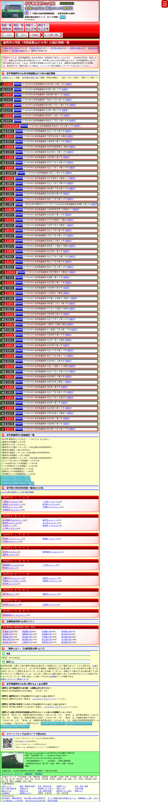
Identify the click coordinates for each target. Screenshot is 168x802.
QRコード (23, 741)
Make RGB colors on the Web (35, 801)
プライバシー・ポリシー (12, 774)
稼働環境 (28, 774)
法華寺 (10, 392)
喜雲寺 (10, 136)
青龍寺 (10, 267)
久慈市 (8, 526)
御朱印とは (24, 791)
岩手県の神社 (56, 48)
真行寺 (10, 230)
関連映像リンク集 (84, 798)
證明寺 (10, 215)
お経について (6, 786)
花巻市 (50, 578)
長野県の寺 (46, 642)
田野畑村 (51, 552)
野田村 (9, 568)
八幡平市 (13, 578)
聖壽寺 (10, 256)
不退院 (10, 371)
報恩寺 (10, 377)
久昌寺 (10, 157)
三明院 (10, 204)
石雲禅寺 (11, 272)
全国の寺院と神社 (11, 48)
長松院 (10, 314)
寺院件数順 (29, 492)
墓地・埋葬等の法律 (27, 786)
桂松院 (10, 178)
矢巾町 (11, 605)
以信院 (8, 84)
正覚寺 (10, 236)
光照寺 (10, 189)
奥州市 (11, 507)
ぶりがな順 (5, 492)
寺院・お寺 (60, 788)
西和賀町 (12, 565)
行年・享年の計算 (44, 786)
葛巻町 (50, 526)
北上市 (50, 523)
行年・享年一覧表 (81, 786)
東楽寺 (10, 340)
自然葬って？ (61, 786)
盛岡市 (50, 594)
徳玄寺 (10, 361)
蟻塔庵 (10, 147)
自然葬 (53, 676)
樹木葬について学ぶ (45, 788)
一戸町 (50, 502)
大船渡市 (12, 510)
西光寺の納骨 (53, 801)
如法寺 (10, 366)
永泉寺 (8, 94)
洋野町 (50, 581)
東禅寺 (10, 350)
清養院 (10, 251)
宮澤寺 (10, 162)
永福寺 (8, 100)
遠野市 (9, 555)
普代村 (10, 584)
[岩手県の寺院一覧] (30, 78)
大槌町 (51, 507)
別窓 (28, 477)
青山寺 (10, 262)
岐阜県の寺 (66, 642)
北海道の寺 (7, 632)
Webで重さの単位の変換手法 (34, 798)
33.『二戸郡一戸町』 (52, 35)
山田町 (50, 605)
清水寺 (10, 246)
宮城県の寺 (46, 632)
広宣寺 (10, 199)
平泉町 (13, 581)
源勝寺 (10, 183)
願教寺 (10, 131)
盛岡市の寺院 (37, 51)
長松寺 (10, 319)
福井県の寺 (7, 642)
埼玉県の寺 (27, 637)
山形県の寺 (7, 634)
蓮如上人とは (6, 791)
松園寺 (10, 209)
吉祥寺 (10, 152)
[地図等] (68, 84)
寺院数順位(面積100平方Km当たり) (15, 483)
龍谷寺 (10, 418)
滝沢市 (10, 552)
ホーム (63, 16)
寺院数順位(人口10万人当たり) (13, 480)
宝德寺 (10, 382)
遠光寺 (8, 110)
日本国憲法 (5, 793)
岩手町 (50, 504)
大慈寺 (10, 288)
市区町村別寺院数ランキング (13, 477)
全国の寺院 (93, 48)
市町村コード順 (17, 492)
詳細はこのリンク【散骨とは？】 (14, 679)
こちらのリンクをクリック (43, 699)
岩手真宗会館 (11, 126)
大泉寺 (10, 303)
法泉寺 (10, 397)
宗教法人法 (24, 788)
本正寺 (10, 403)
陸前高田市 (15, 615)
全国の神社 (35, 48)
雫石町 (13, 539)
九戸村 (10, 528)
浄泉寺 (10, 225)
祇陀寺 (10, 141)
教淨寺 (10, 168)
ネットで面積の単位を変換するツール (62, 798)
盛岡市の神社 (75, 48)
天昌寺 (10, 335)
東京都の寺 (66, 637)
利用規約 (38, 774)
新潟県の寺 (27, 640)
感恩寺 (8, 121)
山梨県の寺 (27, 642)
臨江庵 (10, 424)
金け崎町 (14, 520)
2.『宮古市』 (34, 35)
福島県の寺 (27, 634)
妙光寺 (10, 413)
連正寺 (10, 429)
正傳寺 (10, 241)
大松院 (10, 293)
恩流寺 (8, 115)
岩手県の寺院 (17, 51)
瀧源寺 (10, 309)
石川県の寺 (66, 640)
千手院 (10, 277)
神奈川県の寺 (8, 640)
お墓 (94, 666)
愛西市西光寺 (17, 798)
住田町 (11, 541)
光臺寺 (10, 194)
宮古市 (9, 594)
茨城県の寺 (46, 634)
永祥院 (8, 89)
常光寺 (10, 220)
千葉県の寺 (46, 637)
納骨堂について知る (64, 791)
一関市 (11, 502)
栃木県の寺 (66, 634)
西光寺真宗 (5, 798)
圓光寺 (8, 105)
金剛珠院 (11, 173)
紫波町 (50, 539)
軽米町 (11, 523)
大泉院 (10, 298)
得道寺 (10, 356)
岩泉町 (13, 504)
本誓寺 (10, 408)
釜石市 (50, 520)
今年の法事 (79, 788)
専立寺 (10, 283)
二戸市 (49, 565)
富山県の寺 (46, 640)
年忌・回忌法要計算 (8, 788)
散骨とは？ (79, 791)
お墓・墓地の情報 (44, 791)
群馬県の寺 (7, 637)
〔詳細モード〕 (7, 78)
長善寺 (10, 324)
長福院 (10, 330)
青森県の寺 (27, 632)
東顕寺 (10, 345)
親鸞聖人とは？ (25, 793)
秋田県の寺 (66, 632)
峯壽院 (10, 387)
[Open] (18, 84)
